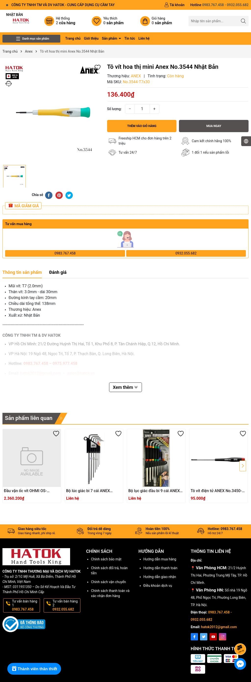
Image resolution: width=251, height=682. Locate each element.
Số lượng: (114, 109)
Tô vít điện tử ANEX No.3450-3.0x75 (216, 491)
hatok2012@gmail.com (219, 627)
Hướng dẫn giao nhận (159, 577)
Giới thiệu (91, 38)
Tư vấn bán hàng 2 (65, 605)
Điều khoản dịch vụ (157, 586)
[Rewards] (34, 669)
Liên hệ (144, 38)
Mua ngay (213, 126)
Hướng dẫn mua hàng (159, 559)
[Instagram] (222, 636)
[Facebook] (194, 636)
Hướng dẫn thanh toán (160, 568)
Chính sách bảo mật (106, 559)
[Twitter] (203, 636)
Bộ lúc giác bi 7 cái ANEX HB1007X (88, 491)
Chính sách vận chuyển (108, 582)
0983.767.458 (64, 253)
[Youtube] (213, 636)
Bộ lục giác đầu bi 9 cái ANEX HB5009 (154, 491)
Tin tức (129, 38)
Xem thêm (125, 387)
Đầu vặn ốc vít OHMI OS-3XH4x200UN (25, 491)
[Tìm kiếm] (243, 20)
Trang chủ (73, 38)
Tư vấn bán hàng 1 (25, 605)
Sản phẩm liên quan (28, 418)
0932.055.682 (186, 253)
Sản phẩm (110, 38)
